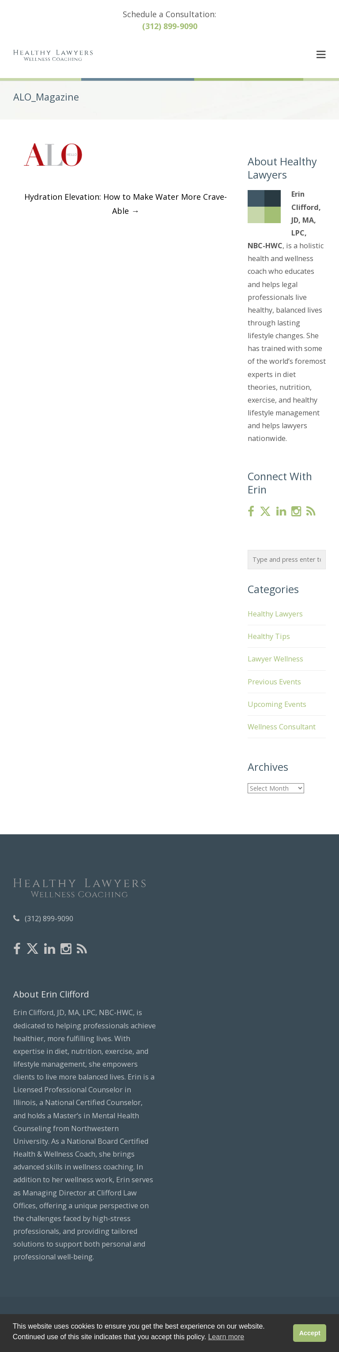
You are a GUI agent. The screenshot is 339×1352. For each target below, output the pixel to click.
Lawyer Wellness (275, 659)
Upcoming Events (277, 704)
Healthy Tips (269, 636)
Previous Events (274, 682)
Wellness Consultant (282, 727)
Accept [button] (309, 1333)
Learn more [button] (226, 1337)
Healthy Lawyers (275, 614)
